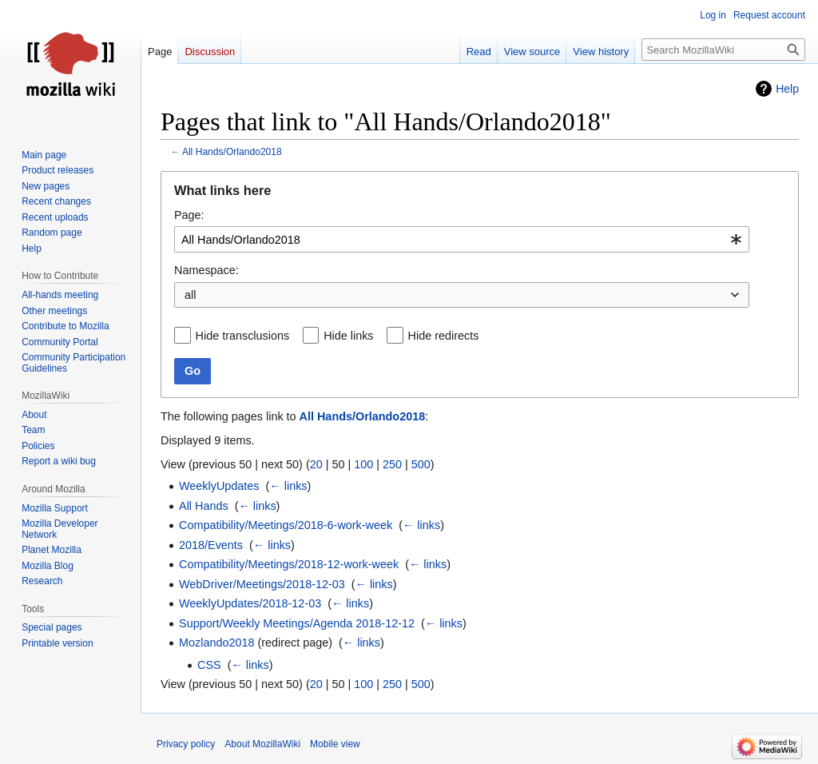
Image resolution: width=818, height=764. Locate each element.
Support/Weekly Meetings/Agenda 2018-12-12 (297, 623)
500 (421, 464)
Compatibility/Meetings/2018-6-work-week (285, 525)
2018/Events (211, 545)
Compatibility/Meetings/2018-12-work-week (289, 564)
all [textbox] (190, 294)
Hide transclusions (243, 335)
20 (316, 464)
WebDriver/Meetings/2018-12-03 (262, 584)
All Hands (203, 505)
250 (392, 464)
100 (363, 464)
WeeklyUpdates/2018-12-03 (250, 603)
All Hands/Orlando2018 (232, 151)
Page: (189, 215)
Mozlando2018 (216, 642)
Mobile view (335, 744)
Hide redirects (443, 335)
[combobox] (461, 239)
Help (787, 88)
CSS (209, 665)
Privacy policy (186, 744)
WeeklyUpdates (219, 485)
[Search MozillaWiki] (723, 49)
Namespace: (206, 270)
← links (288, 485)
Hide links (348, 335)
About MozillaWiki (262, 744)
